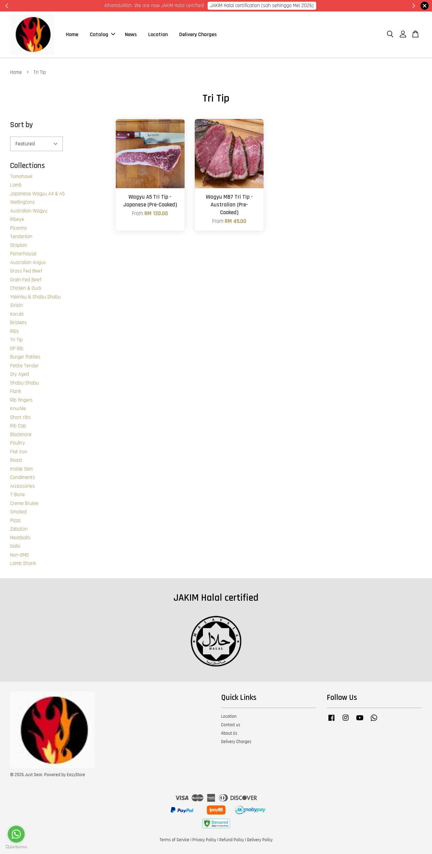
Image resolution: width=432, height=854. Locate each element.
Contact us (230, 725)
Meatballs (20, 538)
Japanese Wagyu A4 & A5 (37, 194)
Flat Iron (18, 452)
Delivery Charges (198, 34)
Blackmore (20, 434)
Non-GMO (19, 555)
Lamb (16, 185)
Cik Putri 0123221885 (301, 5)
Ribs (14, 331)
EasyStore (76, 774)
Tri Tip (16, 340)
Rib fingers (21, 400)
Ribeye (17, 219)
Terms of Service (174, 840)
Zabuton (19, 529)
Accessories (22, 486)
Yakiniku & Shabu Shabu (35, 297)
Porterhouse (23, 254)
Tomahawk (21, 176)
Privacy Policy (204, 840)
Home (72, 34)
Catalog (102, 34)
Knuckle (18, 408)
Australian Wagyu (28, 211)
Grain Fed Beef (25, 280)
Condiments (22, 477)
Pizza (15, 520)
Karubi (17, 314)
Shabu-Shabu (24, 383)
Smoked (18, 512)
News (131, 34)
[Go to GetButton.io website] (16, 847)
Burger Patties (25, 357)
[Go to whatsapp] (16, 834)
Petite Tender (24, 366)
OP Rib (16, 348)
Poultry (17, 443)
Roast (16, 460)
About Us (229, 733)
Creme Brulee (24, 503)
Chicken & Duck (25, 288)
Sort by (21, 125)
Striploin (18, 245)
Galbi (15, 546)
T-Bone (17, 494)
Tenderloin (21, 236)
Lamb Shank (23, 563)
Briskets (18, 322)
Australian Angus (28, 262)
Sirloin (16, 305)
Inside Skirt (21, 469)
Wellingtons (22, 202)
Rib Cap (18, 426)
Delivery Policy (260, 840)
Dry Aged (19, 374)
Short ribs (20, 417)
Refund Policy (231, 840)
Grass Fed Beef (26, 271)
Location (158, 34)
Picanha (18, 228)
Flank (15, 391)
